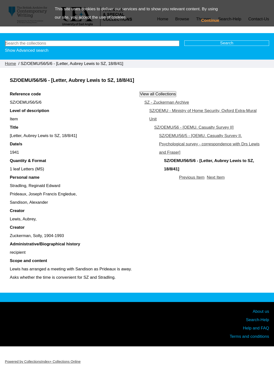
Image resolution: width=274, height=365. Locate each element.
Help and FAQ (256, 328)
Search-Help (257, 319)
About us (261, 311)
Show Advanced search (27, 50)
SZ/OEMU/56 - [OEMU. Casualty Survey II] (194, 127)
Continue (210, 20)
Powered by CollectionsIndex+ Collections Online (43, 362)
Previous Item (191, 177)
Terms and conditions (249, 336)
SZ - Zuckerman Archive (166, 102)
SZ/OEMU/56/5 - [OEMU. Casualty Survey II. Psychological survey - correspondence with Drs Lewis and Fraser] (209, 144)
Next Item (216, 177)
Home (10, 63)
